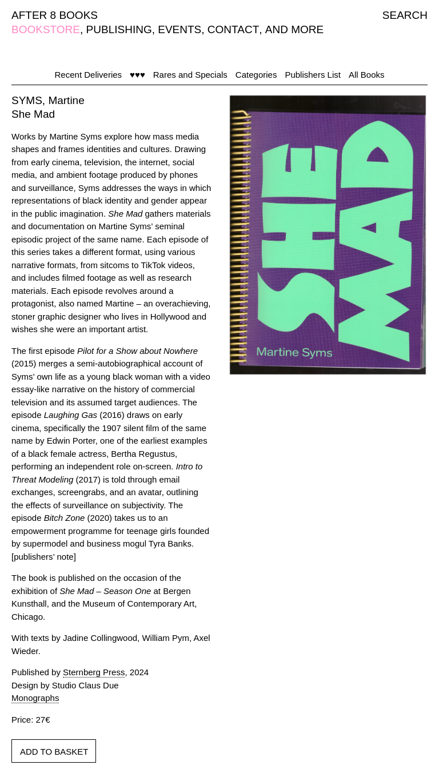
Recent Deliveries (88, 74)
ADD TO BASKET (54, 751)
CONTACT (233, 29)
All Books (367, 74)
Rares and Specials (190, 74)
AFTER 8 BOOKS (54, 15)
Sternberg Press (94, 672)
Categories (256, 74)
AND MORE (294, 29)
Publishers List (313, 74)
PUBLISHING (119, 29)
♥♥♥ (137, 74)
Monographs (35, 698)
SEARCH (405, 15)
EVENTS (179, 29)
